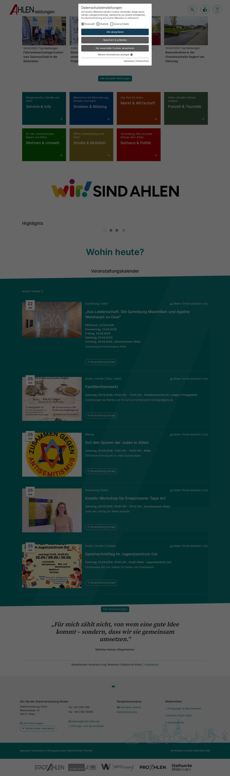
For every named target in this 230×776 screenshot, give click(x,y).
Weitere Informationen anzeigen (115, 54)
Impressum (129, 61)
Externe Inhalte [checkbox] (121, 24)
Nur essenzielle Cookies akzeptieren (115, 48)
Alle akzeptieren (115, 31)
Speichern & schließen (115, 39)
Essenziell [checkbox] (89, 24)
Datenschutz (142, 61)
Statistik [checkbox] (104, 24)
